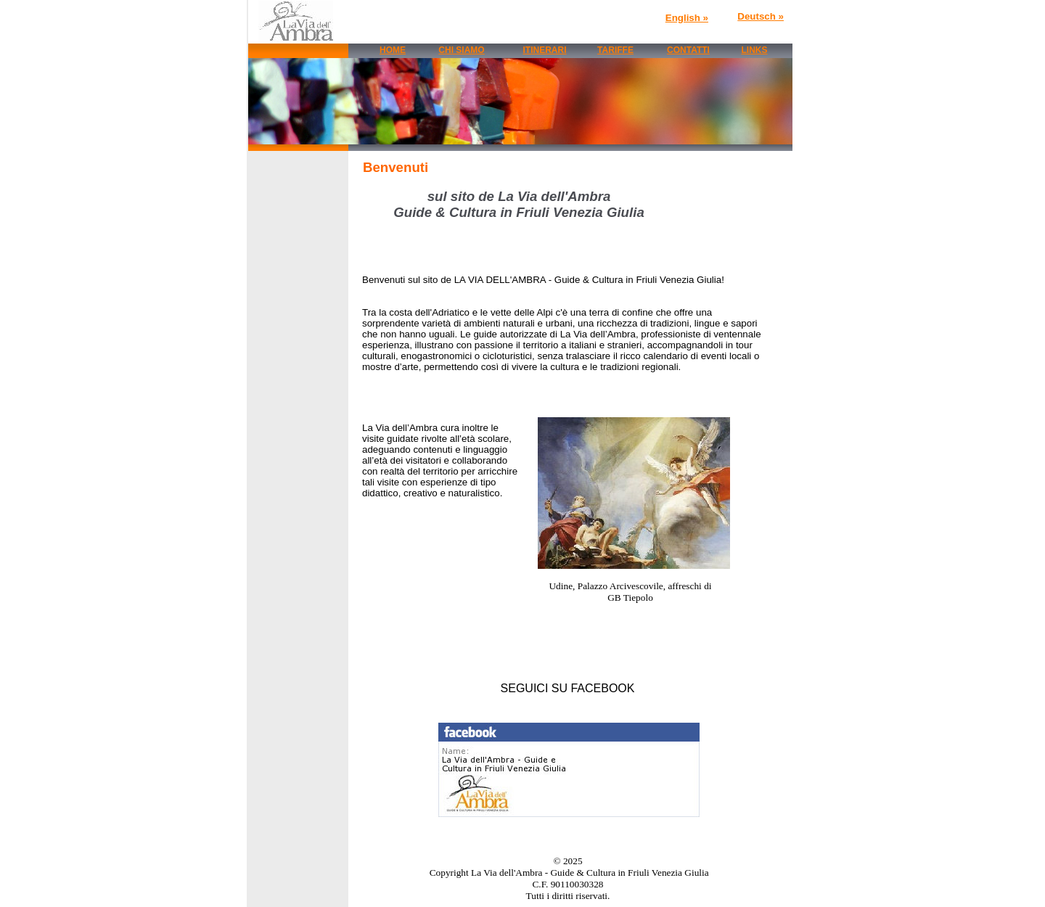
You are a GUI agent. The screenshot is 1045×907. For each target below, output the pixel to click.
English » (686, 17)
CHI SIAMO (461, 50)
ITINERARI (545, 50)
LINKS (755, 50)
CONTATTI (688, 50)
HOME (393, 50)
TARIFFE (615, 50)
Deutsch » (760, 16)
